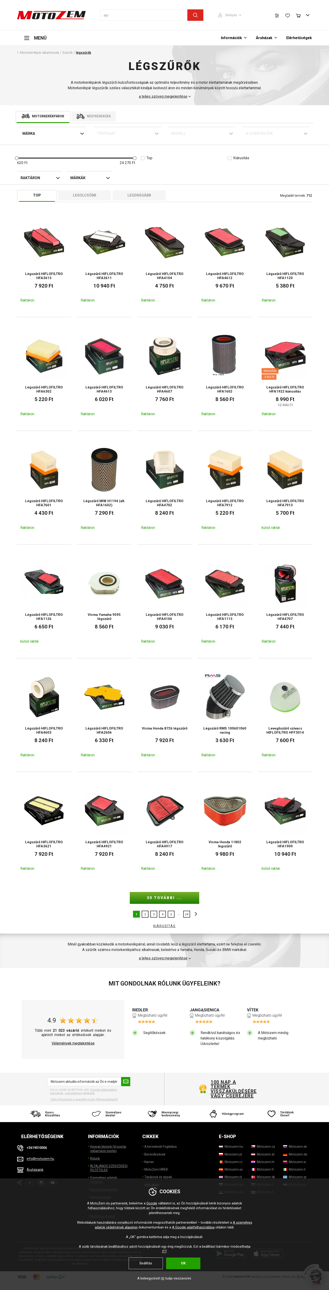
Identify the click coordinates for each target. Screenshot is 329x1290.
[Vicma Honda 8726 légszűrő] (164, 715)
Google (151, 1203)
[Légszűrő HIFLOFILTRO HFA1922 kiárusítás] (285, 374)
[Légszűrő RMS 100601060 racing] (225, 715)
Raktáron (30, 178)
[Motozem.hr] (263, 1162)
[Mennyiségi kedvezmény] (164, 1114)
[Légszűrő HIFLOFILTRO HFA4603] (44, 715)
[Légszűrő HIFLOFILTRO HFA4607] (164, 374)
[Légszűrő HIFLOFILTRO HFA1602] (225, 374)
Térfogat (106, 133)
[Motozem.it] (294, 1169)
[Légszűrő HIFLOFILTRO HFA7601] (44, 487)
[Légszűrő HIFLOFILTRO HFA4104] (164, 260)
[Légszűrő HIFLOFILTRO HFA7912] (225, 487)
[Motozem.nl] (230, 1177)
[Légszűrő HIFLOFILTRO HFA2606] (104, 715)
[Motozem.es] (231, 1169)
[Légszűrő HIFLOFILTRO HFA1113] (225, 601)
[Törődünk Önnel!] (282, 1114)
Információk (231, 38)
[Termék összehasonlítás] (277, 15)
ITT (164, 1251)
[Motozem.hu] (231, 1147)
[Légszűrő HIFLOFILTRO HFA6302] (44, 374)
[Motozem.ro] (230, 1162)
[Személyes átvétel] (105, 1114)
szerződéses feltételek (80, 1093)
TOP (37, 195)
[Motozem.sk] (295, 1147)
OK (183, 1263)
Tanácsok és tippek (158, 1177)
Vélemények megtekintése (73, 1043)
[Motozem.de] (295, 1154)
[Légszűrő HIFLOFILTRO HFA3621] (44, 829)
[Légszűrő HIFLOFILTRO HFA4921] (104, 829)
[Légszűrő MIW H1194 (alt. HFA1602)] (104, 487)
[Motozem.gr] (295, 1177)
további (194, 914)
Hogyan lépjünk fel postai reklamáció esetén (108, 1149)
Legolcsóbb (84, 195)
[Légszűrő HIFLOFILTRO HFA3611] (104, 260)
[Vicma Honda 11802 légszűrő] (225, 829)
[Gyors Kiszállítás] (46, 1114)
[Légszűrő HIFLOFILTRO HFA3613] (44, 260)
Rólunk (95, 1158)
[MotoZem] (51, 15)
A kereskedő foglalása (160, 1146)
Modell (178, 133)
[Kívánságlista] (287, 15)
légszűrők (83, 52)
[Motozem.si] (294, 1162)
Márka (28, 133)
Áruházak (264, 38)
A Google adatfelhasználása (193, 1227)
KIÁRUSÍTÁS (164, 926)
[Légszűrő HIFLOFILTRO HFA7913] (285, 487)
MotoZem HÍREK (156, 1169)
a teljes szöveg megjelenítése (163, 96)
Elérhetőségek (299, 38)
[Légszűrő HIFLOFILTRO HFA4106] (164, 601)
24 (186, 914)
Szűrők (67, 52)
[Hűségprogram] (223, 1114)
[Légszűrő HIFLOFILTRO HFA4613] (104, 374)
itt (162, 1278)
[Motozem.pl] (230, 1154)
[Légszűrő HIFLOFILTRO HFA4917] (164, 829)
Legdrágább (139, 195)
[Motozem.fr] (262, 1169)
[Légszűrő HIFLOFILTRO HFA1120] (285, 260)
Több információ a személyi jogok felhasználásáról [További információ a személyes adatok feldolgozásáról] (84, 1099)
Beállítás (146, 1263)
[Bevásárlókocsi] (300, 15)
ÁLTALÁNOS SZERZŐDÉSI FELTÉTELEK (108, 1168)
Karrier (149, 1162)
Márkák (77, 178)
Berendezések (154, 1154)
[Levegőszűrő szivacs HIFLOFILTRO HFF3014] (285, 715)
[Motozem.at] (263, 1154)
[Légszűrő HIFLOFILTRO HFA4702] (164, 487)
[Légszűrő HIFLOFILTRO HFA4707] (285, 601)
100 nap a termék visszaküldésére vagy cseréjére (233, 1089)
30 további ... (164, 898)
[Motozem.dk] (263, 1177)
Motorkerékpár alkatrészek (39, 52)
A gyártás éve (259, 133)
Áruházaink (35, 1170)
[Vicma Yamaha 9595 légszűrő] (104, 601)
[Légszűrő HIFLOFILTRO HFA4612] (225, 260)
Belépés (231, 15)
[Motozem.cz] (263, 1147)
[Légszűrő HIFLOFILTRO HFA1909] (285, 829)
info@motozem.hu (40, 1159)
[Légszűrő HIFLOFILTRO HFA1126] (44, 601)
